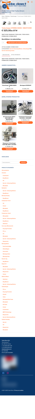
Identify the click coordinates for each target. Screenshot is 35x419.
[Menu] (31, 2)
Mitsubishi (5, 209)
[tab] (6, 78)
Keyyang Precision (7, 252)
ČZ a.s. (4, 254)
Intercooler (5, 275)
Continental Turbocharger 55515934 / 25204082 (25, 141)
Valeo (4, 320)
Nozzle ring (4, 282)
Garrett (4, 345)
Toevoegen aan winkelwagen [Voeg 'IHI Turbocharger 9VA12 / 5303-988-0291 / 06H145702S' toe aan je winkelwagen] (9, 147)
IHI (3, 204)
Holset (4, 229)
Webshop (7, 16)
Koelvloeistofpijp (7, 270)
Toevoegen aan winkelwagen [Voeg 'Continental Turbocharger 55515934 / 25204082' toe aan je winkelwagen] (25, 146)
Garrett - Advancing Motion (9, 206)
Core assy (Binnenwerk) (7, 249)
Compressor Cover (6, 224)
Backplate (4, 211)
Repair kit (4, 287)
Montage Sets (6, 280)
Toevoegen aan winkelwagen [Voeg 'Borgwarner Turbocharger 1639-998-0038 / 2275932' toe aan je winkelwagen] (9, 172)
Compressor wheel (6, 236)
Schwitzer (5, 247)
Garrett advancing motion (8, 74)
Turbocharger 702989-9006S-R (9, 109)
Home (3, 16)
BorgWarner (6, 201)
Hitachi (4, 318)
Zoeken (23, 186)
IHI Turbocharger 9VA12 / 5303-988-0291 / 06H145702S (9, 142)
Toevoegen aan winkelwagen (17, 66)
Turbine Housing (6, 343)
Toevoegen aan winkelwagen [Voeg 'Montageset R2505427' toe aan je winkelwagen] (25, 115)
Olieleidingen (6, 272)
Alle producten (5, 193)
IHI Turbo (5, 328)
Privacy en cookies (18, 413)
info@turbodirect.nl (6, 372)
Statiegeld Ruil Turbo (8, 323)
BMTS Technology (7, 335)
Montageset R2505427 (25, 109)
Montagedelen (5, 267)
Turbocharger (13, 16)
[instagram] (8, 396)
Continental (6, 199)
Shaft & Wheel (5, 300)
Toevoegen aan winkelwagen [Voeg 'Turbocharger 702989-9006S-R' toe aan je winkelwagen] (9, 115)
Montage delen (6, 277)
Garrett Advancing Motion (15, 72)
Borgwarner (6, 264)
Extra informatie (15, 78)
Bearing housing (6, 219)
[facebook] (4, 396)
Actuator (4, 196)
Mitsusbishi (5, 239)
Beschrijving (6, 78)
